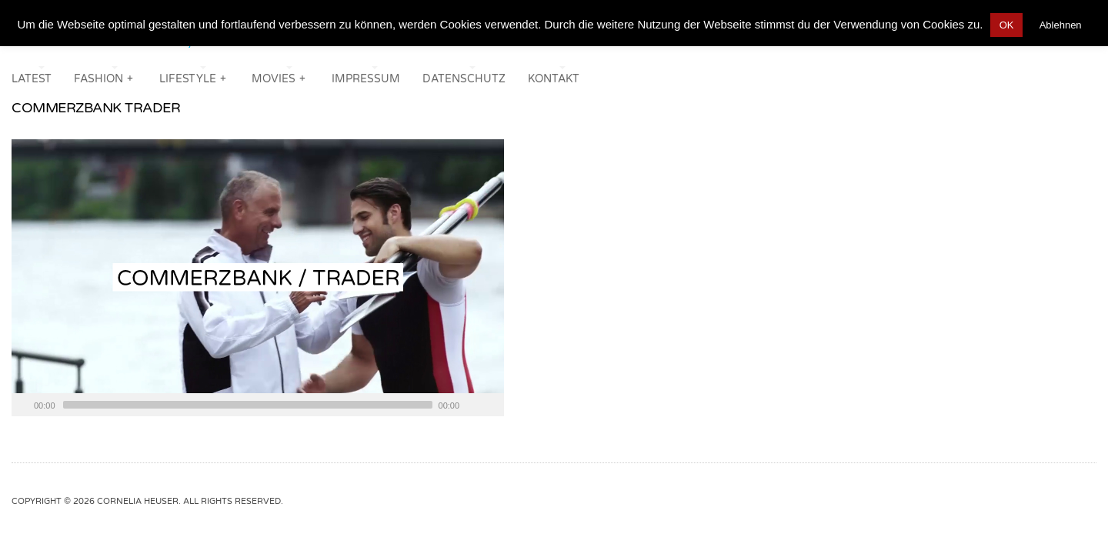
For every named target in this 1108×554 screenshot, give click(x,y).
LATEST (32, 78)
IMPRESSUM (366, 78)
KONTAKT (553, 78)
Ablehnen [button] (1061, 25)
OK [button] (1007, 25)
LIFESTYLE (193, 77)
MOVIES (279, 77)
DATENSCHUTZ (464, 78)
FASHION (104, 77)
